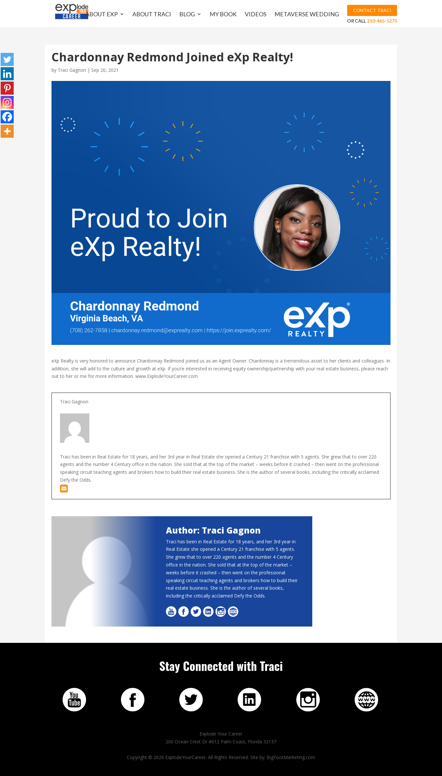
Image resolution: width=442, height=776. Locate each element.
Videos (255, 15)
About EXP (101, 15)
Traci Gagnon (72, 70)
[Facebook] (7, 116)
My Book (223, 15)
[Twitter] (7, 59)
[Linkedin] (7, 73)
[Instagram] (7, 102)
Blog (187, 15)
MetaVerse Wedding (306, 15)
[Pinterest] (7, 88)
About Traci (151, 15)
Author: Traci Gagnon (213, 530)
